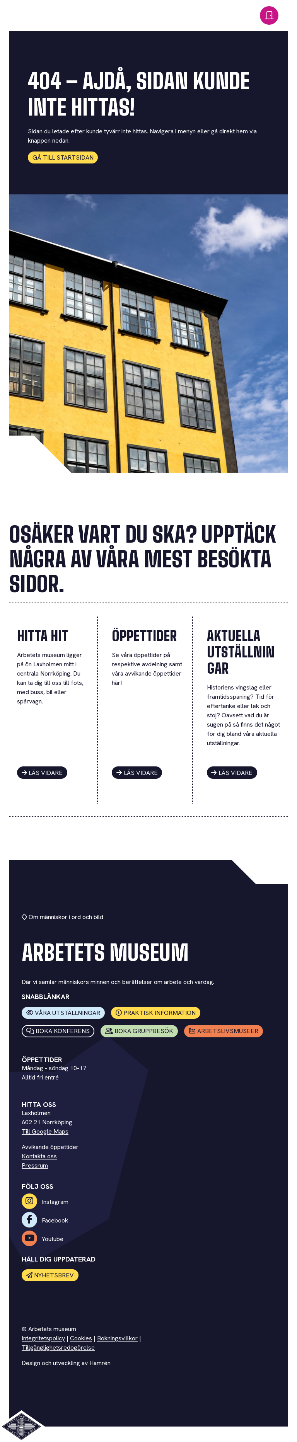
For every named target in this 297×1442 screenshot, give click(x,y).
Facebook (45, 1220)
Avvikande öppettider (50, 1147)
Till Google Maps (45, 1131)
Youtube (42, 1239)
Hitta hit (42, 636)
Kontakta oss (39, 1156)
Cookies (81, 1338)
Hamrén (100, 1363)
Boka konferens (58, 1031)
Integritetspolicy (43, 1338)
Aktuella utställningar (241, 652)
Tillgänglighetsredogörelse (58, 1347)
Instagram (45, 1202)
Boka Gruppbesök (139, 1031)
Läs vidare (42, 773)
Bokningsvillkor (117, 1338)
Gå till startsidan (63, 157)
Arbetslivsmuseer (224, 1031)
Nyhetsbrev (50, 1275)
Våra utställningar (63, 1013)
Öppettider (144, 636)
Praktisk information (156, 1013)
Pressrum (35, 1165)
